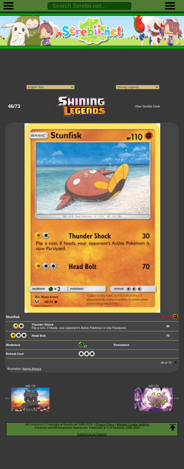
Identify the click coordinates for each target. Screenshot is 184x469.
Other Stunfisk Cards (147, 106)
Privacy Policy (105, 424)
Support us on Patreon (92, 434)
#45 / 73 (30, 386)
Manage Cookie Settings (133, 424)
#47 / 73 (154, 386)
